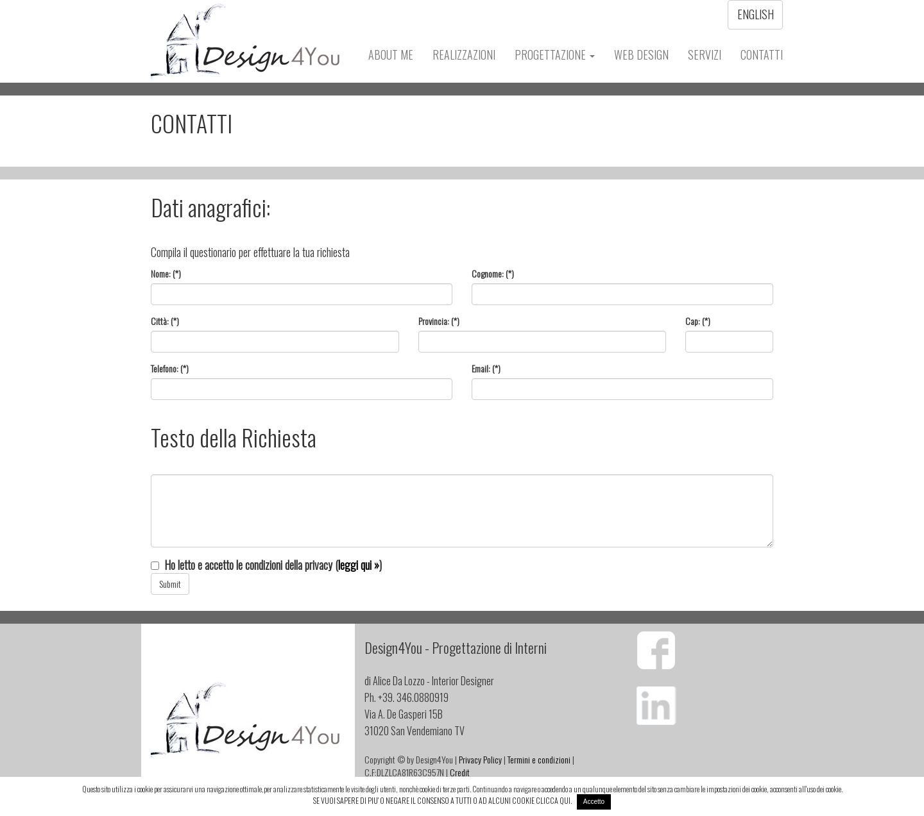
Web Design (641, 54)
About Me (390, 54)
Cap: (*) (697, 321)
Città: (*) (165, 321)
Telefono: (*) (170, 368)
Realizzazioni (463, 54)
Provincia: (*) (438, 321)
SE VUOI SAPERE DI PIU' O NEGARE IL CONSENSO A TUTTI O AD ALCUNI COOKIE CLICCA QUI (441, 800)
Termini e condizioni (539, 759)
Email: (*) (486, 368)
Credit (460, 772)
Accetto (593, 801)
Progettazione (555, 54)
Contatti (761, 54)
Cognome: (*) (493, 273)
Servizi (704, 54)
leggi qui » (358, 564)
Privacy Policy (480, 759)
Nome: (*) (166, 273)
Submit (170, 583)
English (755, 14)
